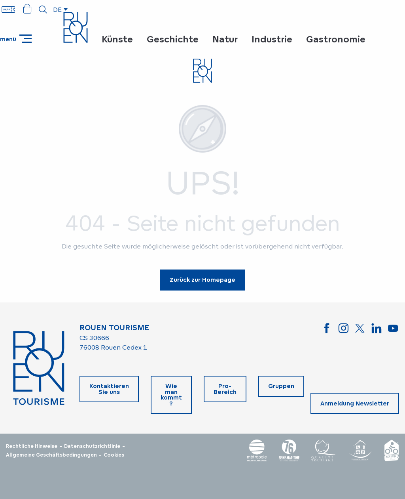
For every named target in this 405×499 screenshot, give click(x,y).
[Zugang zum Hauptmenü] (16, 38)
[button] (43, 9)
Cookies (114, 455)
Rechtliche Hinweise (31, 446)
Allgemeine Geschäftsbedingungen (51, 455)
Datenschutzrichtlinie (92, 446)
